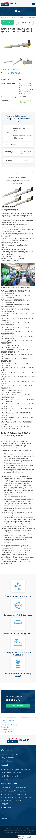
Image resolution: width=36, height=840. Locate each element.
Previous (2, 61)
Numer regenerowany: (8, 97)
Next (33, 61)
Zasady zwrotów (6, 732)
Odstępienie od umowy (9, 725)
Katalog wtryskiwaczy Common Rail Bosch (15, 770)
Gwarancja (4, 723)
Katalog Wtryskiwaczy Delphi (11, 773)
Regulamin (5, 727)
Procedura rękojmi (7, 720)
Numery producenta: (8, 83)
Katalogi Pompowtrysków (10, 776)
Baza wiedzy (5, 779)
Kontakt (4, 819)
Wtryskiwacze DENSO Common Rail (13, 794)
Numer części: (6, 79)
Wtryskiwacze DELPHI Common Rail (13, 791)
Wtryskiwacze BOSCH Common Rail (13, 788)
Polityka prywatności (8, 729)
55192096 (15, 287)
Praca (3, 816)
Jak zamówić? (25, 22)
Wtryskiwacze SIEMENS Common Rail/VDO (16, 797)
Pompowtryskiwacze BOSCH (11, 800)
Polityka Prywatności (8, 758)
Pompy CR (4, 804)
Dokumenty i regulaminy (9, 754)
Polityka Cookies (7, 761)
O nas (3, 812)
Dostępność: (5, 100)
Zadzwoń (7, 22)
